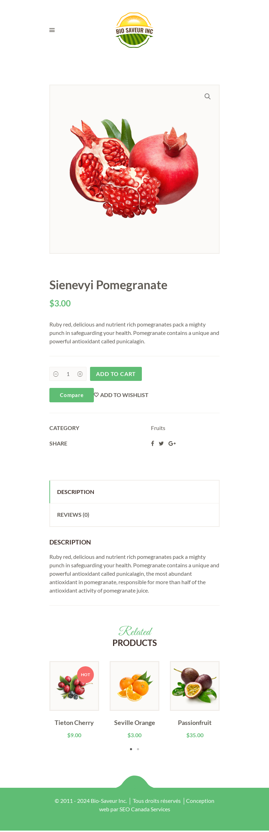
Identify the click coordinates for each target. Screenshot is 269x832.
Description (75, 491)
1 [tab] (130, 749)
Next (230, 707)
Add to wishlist (124, 394)
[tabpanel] (74, 700)
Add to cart (116, 373)
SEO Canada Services (144, 809)
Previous (38, 707)
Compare (71, 395)
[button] (207, 96)
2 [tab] (138, 749)
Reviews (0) (73, 514)
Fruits (158, 427)
